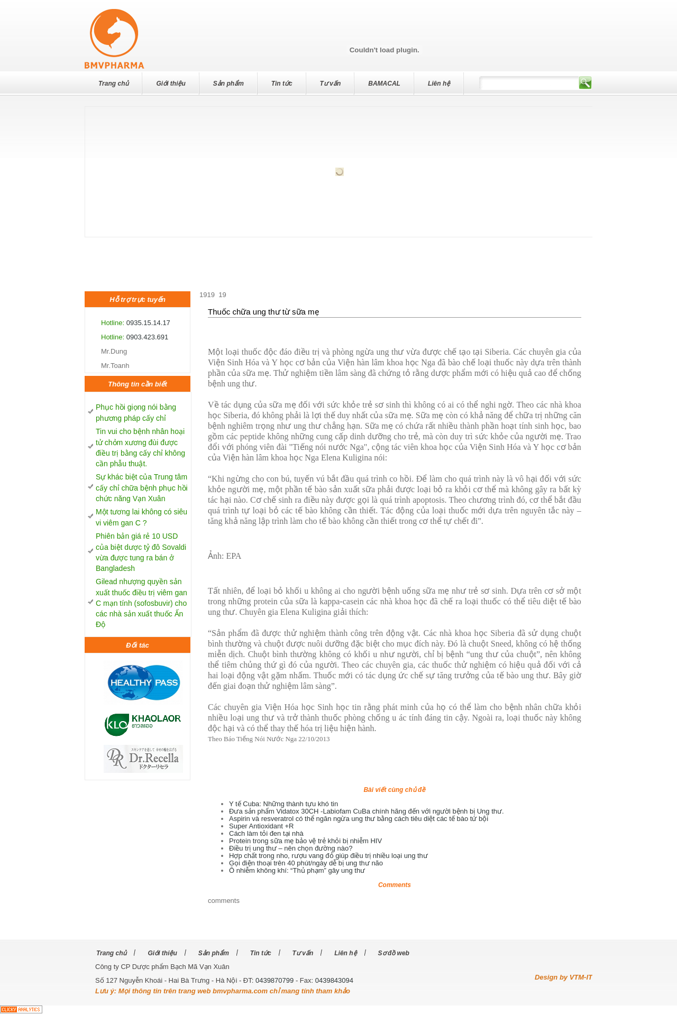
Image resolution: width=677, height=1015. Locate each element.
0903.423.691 (147, 337)
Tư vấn (330, 83)
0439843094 (334, 980)
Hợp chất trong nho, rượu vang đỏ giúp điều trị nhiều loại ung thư (328, 856)
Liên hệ (439, 83)
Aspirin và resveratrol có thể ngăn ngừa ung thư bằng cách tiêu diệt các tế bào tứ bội (358, 819)
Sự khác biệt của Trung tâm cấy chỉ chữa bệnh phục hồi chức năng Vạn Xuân (142, 488)
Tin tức (281, 83)
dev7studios (42, 17)
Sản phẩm (228, 83)
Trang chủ (113, 83)
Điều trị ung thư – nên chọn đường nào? (290, 848)
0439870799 (274, 980)
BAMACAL (384, 83)
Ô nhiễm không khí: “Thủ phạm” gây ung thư (297, 870)
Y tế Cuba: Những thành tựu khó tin (283, 804)
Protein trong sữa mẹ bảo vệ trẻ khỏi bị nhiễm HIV (305, 841)
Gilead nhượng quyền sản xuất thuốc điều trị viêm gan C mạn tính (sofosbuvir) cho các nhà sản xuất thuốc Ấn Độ (141, 603)
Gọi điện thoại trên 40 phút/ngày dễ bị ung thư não (306, 863)
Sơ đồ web (393, 953)
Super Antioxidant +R (261, 826)
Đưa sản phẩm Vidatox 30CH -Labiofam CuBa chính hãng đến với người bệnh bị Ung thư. (366, 811)
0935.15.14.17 (148, 323)
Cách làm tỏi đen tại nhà (266, 833)
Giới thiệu (170, 83)
